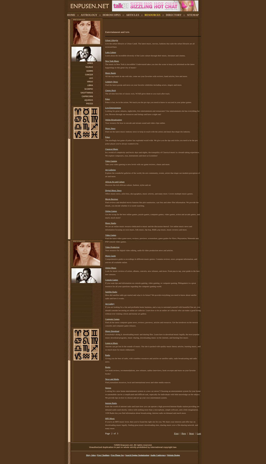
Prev (184, 433)
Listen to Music (111, 343)
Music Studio (110, 223)
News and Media (112, 379)
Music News (110, 128)
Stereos (108, 388)
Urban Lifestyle (111, 40)
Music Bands (110, 73)
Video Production (112, 247)
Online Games (111, 211)
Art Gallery (109, 304)
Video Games (110, 235)
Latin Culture (110, 52)
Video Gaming (111, 161)
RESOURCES (153, 15)
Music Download (112, 331)
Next (191, 433)
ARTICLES (132, 15)
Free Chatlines (103, 455)
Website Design (173, 455)
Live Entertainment (113, 108)
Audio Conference (158, 455)
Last (199, 433)
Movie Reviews (111, 199)
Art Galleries (110, 170)
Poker (107, 99)
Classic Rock (110, 90)
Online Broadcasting (113, 120)
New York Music (112, 61)
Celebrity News (111, 82)
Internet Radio (111, 403)
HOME (71, 15)
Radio (107, 355)
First (176, 433)
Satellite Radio (111, 292)
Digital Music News (113, 190)
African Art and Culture (115, 182)
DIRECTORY (174, 15)
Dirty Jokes (91, 455)
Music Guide (110, 256)
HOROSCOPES (112, 15)
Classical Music (111, 149)
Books (107, 367)
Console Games (111, 280)
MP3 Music (110, 418)
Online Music (110, 268)
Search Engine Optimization (137, 455)
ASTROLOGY (89, 15)
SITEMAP (193, 15)
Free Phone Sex (117, 455)
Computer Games (112, 319)
